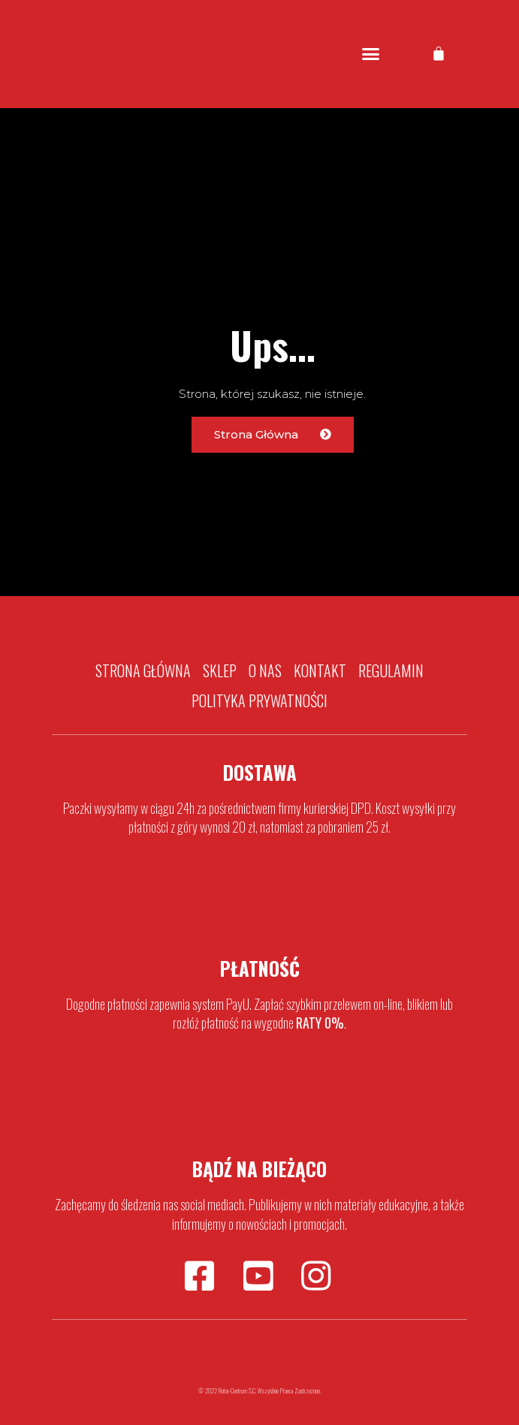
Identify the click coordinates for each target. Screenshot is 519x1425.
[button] (371, 54)
